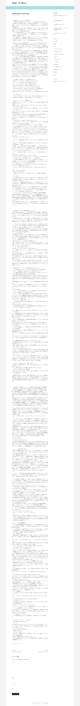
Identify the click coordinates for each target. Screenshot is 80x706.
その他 (55, 56)
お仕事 (23, 7)
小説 (27, 7)
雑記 (54, 74)
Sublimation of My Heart (59, 54)
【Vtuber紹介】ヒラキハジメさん (60, 33)
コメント (13, 662)
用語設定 (55, 72)
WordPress (38, 703)
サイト (13, 688)
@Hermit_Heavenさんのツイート (60, 81)
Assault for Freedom (58, 49)
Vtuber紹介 (33, 7)
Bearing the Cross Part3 (43, 651)
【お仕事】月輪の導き (58, 20)
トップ (13, 7)
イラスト (39, 7)
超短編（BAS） (57, 69)
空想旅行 (56, 64)
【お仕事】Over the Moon (58, 24)
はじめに (18, 7)
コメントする (23, 15)
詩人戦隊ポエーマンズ (58, 67)
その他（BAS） (57, 59)
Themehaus (47, 703)
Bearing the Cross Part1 (17, 651)
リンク (44, 7)
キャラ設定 (56, 61)
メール (13, 683)
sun (18, 15)
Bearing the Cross (17, 643)
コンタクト (50, 7)
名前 (13, 678)
